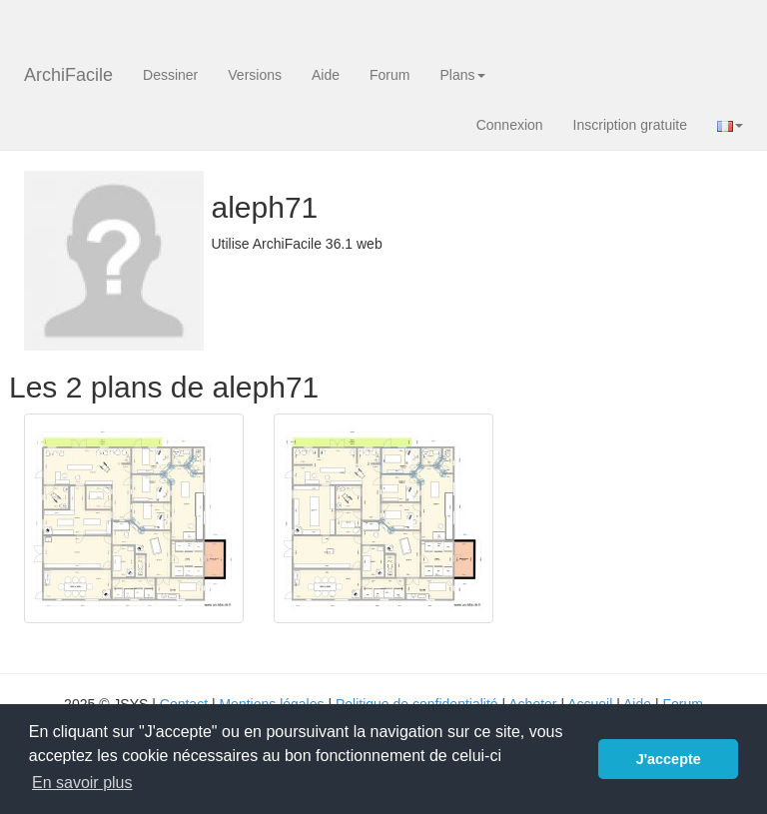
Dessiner (170, 75)
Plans (461, 75)
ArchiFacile (68, 75)
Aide (326, 75)
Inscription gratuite (630, 125)
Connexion (509, 125)
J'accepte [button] (668, 759)
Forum (389, 75)
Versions (255, 75)
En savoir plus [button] (82, 782)
